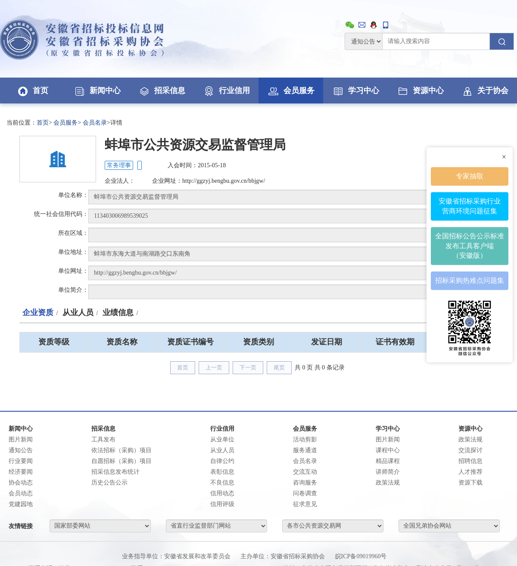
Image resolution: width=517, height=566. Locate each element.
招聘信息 (470, 461)
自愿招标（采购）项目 (121, 461)
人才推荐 (470, 472)
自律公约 (222, 461)
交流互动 (305, 472)
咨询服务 (305, 482)
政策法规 (388, 482)
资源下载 (470, 482)
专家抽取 (469, 175)
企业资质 (37, 312)
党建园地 (21, 504)
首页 (32, 90)
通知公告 (21, 450)
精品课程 (388, 461)
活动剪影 (305, 439)
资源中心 (420, 90)
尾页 (279, 367)
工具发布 (103, 439)
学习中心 (355, 90)
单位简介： (73, 290)
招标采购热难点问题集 (469, 280)
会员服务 (291, 90)
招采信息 (161, 90)
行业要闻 (21, 461)
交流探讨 (470, 450)
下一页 (248, 367)
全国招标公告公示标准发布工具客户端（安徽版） (469, 245)
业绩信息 (118, 312)
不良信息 (222, 482)
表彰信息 (222, 472)
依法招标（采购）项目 (121, 450)
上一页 (214, 367)
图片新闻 (21, 439)
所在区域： (73, 233)
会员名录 (95, 122)
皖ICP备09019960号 (361, 556)
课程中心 (388, 450)
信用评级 (222, 504)
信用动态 (222, 493)
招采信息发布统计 (115, 472)
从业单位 (222, 439)
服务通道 (305, 450)
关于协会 (484, 90)
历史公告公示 (109, 482)
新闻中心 (97, 90)
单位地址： (73, 252)
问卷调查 (305, 493)
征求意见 (305, 504)
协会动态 (21, 482)
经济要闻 (21, 472)
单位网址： (73, 271)
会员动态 (21, 493)
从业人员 (77, 312)
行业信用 (226, 90)
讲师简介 (388, 472)
